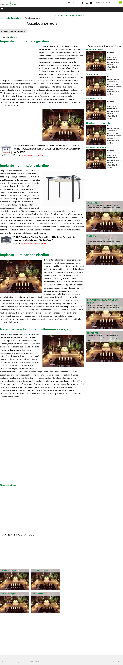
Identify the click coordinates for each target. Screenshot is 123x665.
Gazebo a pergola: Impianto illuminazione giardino (38, 329)
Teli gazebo (37, 594)
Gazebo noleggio (8, 594)
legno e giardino (7, 18)
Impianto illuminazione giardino (24, 41)
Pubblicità (116, 662)
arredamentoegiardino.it (71, 15)
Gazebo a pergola (40, 570)
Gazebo (19, 18)
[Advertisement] (26, 15)
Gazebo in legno (8, 570)
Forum (71, 3)
